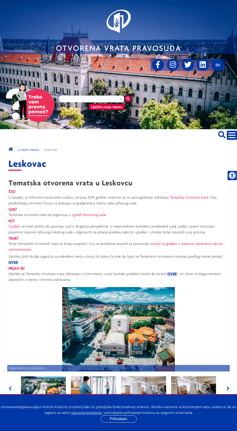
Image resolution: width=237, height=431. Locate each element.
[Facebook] (158, 65)
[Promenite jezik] (218, 65)
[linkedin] (203, 65)
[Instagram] (173, 65)
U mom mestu (28, 149)
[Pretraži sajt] (222, 134)
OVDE (13, 262)
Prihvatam (118, 419)
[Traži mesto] (128, 98)
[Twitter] (188, 65)
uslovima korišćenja (86, 412)
